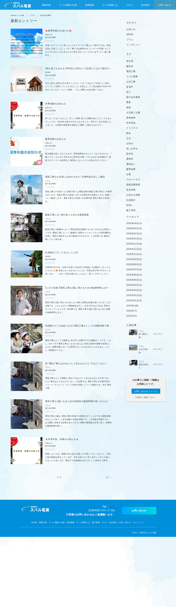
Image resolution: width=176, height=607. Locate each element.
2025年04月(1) (134, 284)
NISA (129, 205)
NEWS (129, 34)
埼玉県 (129, 61)
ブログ (105, 592)
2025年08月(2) (134, 264)
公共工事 (131, 81)
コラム (129, 39)
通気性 (129, 158)
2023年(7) (131, 310)
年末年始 (131, 122)
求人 (128, 91)
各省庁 (129, 86)
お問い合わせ (125, 592)
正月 (128, 138)
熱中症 (129, 153)
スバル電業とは (83, 592)
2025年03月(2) (134, 290)
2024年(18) (132, 305)
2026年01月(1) (134, 238)
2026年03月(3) (134, 228)
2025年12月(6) (134, 243)
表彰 (128, 107)
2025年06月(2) (134, 274)
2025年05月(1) (134, 279)
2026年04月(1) (134, 223)
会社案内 (113, 592)
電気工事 (131, 71)
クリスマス (132, 127)
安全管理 (131, 189)
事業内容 (43, 592)
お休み (129, 143)
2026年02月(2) (134, 233)
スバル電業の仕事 (57, 592)
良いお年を (132, 148)
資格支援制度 (133, 184)
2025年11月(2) (134, 248)
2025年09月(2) (134, 259)
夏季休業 (131, 169)
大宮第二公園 (133, 112)
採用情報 (70, 592)
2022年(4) (131, 315)
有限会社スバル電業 (19, 15)
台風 (128, 174)
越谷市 (129, 66)
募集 (128, 102)
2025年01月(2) (134, 300)
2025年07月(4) (134, 269)
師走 (128, 133)
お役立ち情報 (133, 194)
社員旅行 (131, 200)
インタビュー (133, 44)
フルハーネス (133, 179)
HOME (34, 592)
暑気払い (131, 164)
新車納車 (131, 117)
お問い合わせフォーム (145, 391)
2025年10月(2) (134, 254)
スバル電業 (132, 76)
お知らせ (131, 29)
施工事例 (96, 592)
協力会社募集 (133, 97)
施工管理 (131, 210)
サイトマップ (138, 592)
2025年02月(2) (134, 295)
